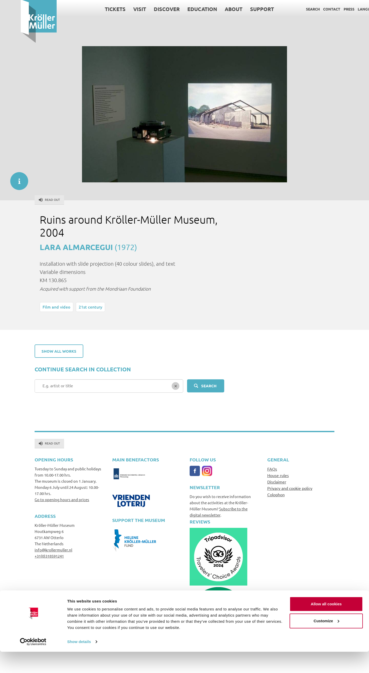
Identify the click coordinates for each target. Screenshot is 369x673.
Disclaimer (276, 481)
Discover (146, 9)
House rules (278, 475)
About (213, 9)
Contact (311, 9)
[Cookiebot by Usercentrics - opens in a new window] (33, 663)
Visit (118, 9)
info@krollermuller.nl (53, 549)
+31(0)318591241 (49, 555)
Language (347, 9)
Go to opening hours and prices (62, 499)
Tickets (94, 9)
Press (328, 9)
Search (292, 9)
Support (241, 9)
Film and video (56, 307)
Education (181, 9)
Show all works (59, 351)
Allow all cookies (326, 625)
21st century (90, 307)
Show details (79, 663)
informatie (16, 178)
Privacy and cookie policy (289, 488)
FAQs (272, 468)
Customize (326, 642)
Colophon (276, 494)
